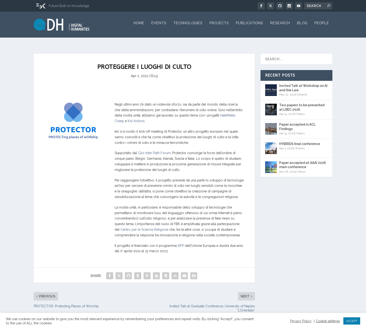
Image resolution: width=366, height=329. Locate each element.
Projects (219, 26)
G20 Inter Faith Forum (154, 149)
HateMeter (227, 111)
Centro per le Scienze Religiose (144, 226)
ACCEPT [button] (351, 321)
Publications (249, 26)
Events (158, 26)
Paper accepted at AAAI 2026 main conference (302, 161)
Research (280, 26)
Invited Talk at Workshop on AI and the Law (303, 84)
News (301, 110)
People (321, 26)
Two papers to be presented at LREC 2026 (301, 103)
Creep (119, 117)
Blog (302, 26)
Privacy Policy (301, 321)
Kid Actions (136, 117)
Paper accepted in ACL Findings (297, 123)
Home (139, 26)
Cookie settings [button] (328, 321)
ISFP (181, 242)
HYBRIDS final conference (299, 140)
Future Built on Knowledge (69, 6)
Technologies (187, 26)
